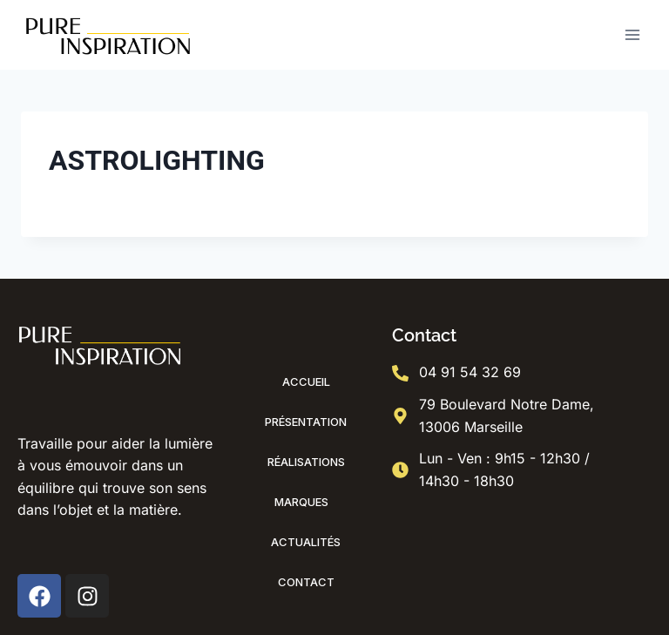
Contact (306, 582)
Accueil (306, 381)
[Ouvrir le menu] (632, 34)
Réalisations (306, 462)
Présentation (306, 422)
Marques (305, 501)
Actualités (306, 542)
